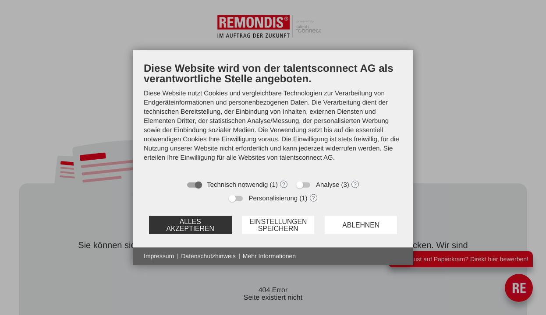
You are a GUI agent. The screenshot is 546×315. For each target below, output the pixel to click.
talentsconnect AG (306, 157)
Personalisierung (273, 198)
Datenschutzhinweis (208, 255)
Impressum (159, 255)
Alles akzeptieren (190, 224)
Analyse (327, 185)
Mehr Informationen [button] (269, 255)
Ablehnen (360, 224)
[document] (273, 118)
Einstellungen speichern (278, 224)
